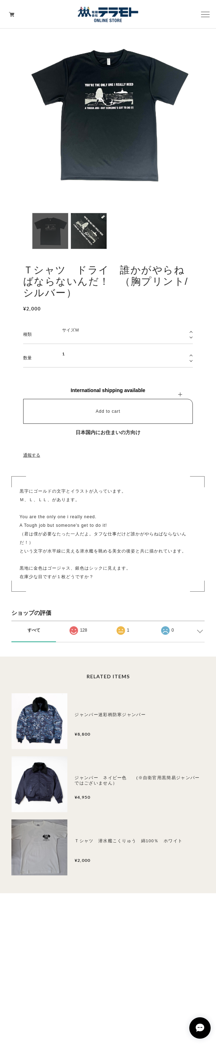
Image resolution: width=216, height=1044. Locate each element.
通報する (31, 455)
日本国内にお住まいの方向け (108, 432)
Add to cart (108, 411)
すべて (33, 630)
